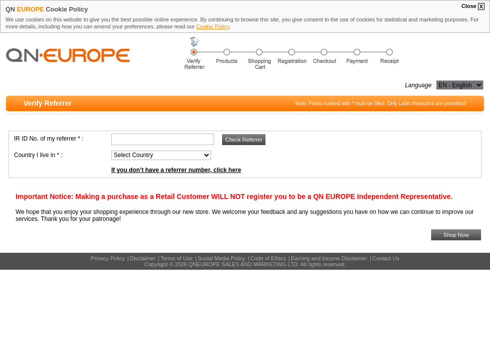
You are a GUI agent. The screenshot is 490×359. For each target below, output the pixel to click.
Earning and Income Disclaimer (329, 258)
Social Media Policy (221, 258)
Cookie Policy (212, 26)
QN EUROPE (94, 65)
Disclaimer (142, 258)
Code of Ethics (268, 258)
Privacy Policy (108, 258)
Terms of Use (176, 258)
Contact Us (385, 258)
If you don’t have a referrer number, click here (176, 170)
